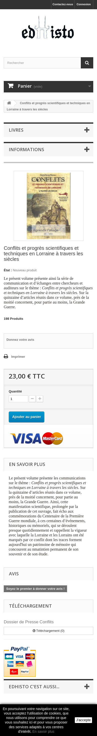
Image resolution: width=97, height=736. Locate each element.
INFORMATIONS (26, 149)
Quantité (15, 391)
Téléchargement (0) (49, 631)
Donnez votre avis (20, 340)
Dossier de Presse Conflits (29, 622)
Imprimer (18, 357)
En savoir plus (43, 732)
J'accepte (83, 720)
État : (8, 270)
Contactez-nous (63, 4)
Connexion (84, 4)
